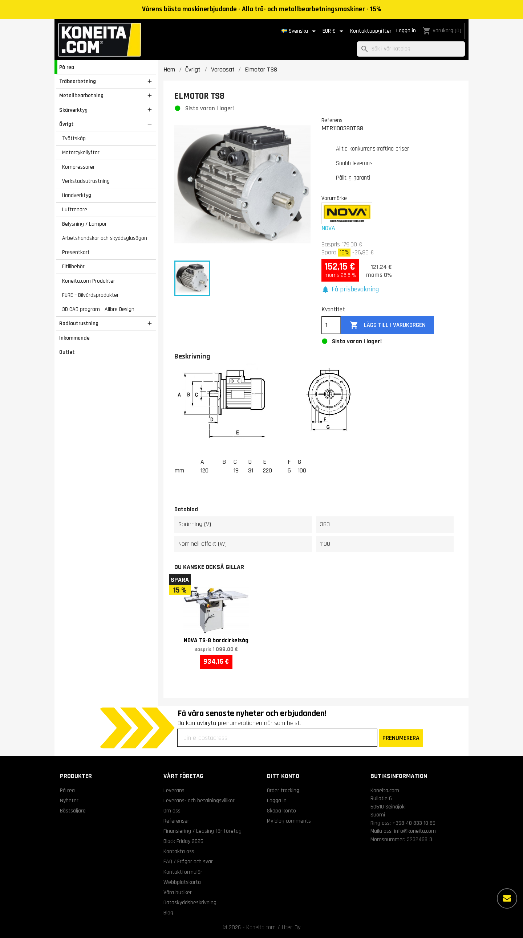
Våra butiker (177, 892)
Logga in (406, 30)
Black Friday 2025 (183, 841)
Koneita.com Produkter (88, 280)
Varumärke (334, 198)
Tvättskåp (74, 138)
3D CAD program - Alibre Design (98, 309)
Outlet (67, 352)
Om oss (172, 810)
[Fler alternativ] (507, 898)
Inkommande (74, 337)
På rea (66, 67)
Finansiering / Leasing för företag (202, 831)
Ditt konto (283, 776)
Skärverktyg (73, 110)
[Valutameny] (334, 31)
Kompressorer (78, 167)
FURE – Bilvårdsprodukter (90, 295)
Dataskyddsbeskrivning (189, 902)
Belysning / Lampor (84, 224)
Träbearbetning (77, 81)
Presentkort (76, 252)
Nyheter (69, 800)
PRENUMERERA (400, 738)
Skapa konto (281, 810)
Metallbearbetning (81, 95)
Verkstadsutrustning (86, 181)
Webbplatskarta (182, 882)
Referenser (176, 820)
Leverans (174, 790)
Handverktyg (76, 195)
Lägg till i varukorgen (388, 325)
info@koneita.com (415, 831)
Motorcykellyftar (81, 152)
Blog (168, 912)
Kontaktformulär (182, 872)
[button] (350, 290)
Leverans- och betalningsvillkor (199, 800)
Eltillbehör (73, 266)
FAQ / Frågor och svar (188, 861)
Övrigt (66, 124)
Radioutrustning (78, 323)
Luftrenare (74, 209)
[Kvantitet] (331, 325)
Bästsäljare (73, 810)
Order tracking (283, 790)
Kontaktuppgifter (371, 31)
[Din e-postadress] (277, 738)
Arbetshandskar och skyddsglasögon (104, 238)
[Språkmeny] (299, 31)
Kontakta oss (178, 851)
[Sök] (411, 49)
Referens (331, 120)
